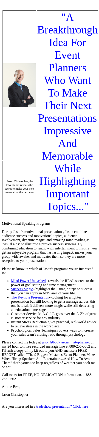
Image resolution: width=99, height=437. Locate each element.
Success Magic (22, 289)
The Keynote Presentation (30, 297)
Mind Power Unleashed (28, 281)
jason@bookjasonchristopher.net (66, 342)
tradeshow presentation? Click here (62, 406)
